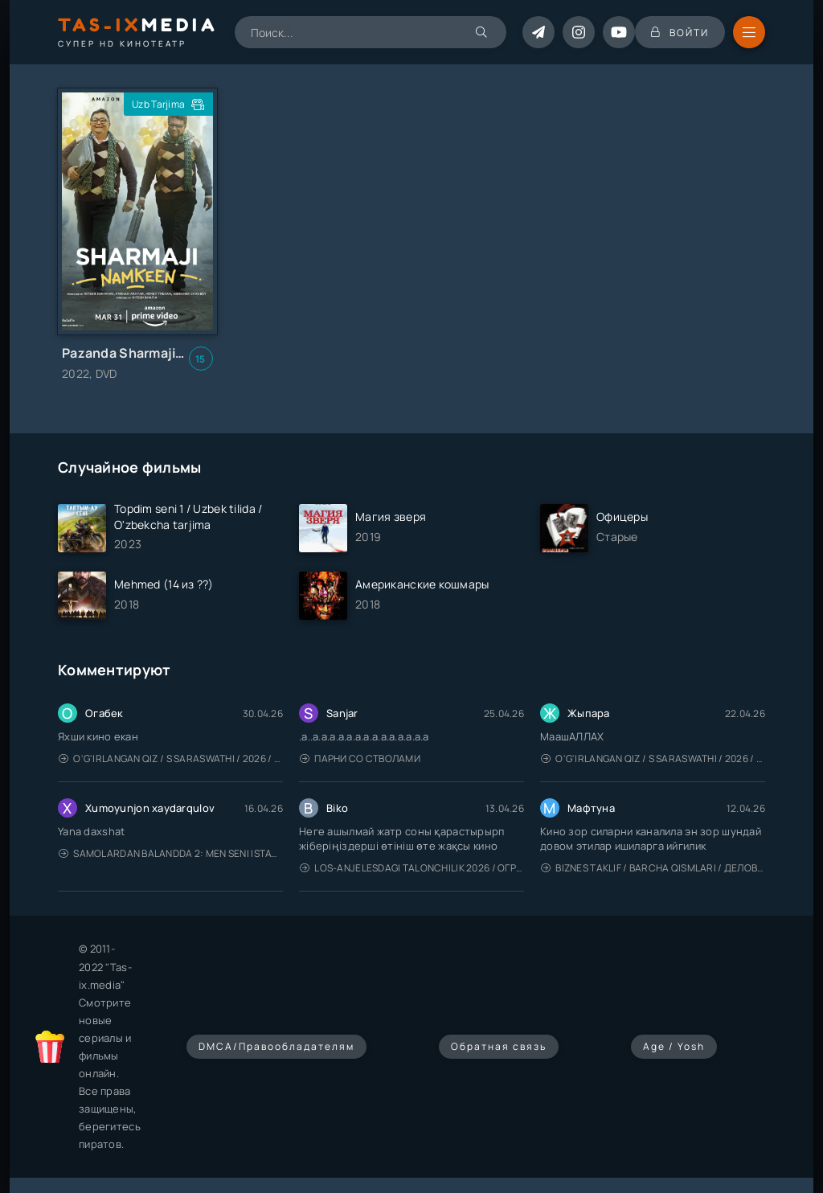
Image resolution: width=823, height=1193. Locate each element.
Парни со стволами (360, 758)
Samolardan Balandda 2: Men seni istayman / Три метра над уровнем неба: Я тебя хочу (171, 853)
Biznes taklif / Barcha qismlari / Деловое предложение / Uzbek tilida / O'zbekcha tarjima (653, 868)
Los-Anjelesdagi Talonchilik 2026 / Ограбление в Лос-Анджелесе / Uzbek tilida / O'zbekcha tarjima (412, 868)
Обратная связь (499, 1046)
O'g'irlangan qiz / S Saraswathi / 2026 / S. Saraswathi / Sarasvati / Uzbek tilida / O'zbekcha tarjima (171, 758)
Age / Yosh (674, 1046)
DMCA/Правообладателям (276, 1046)
